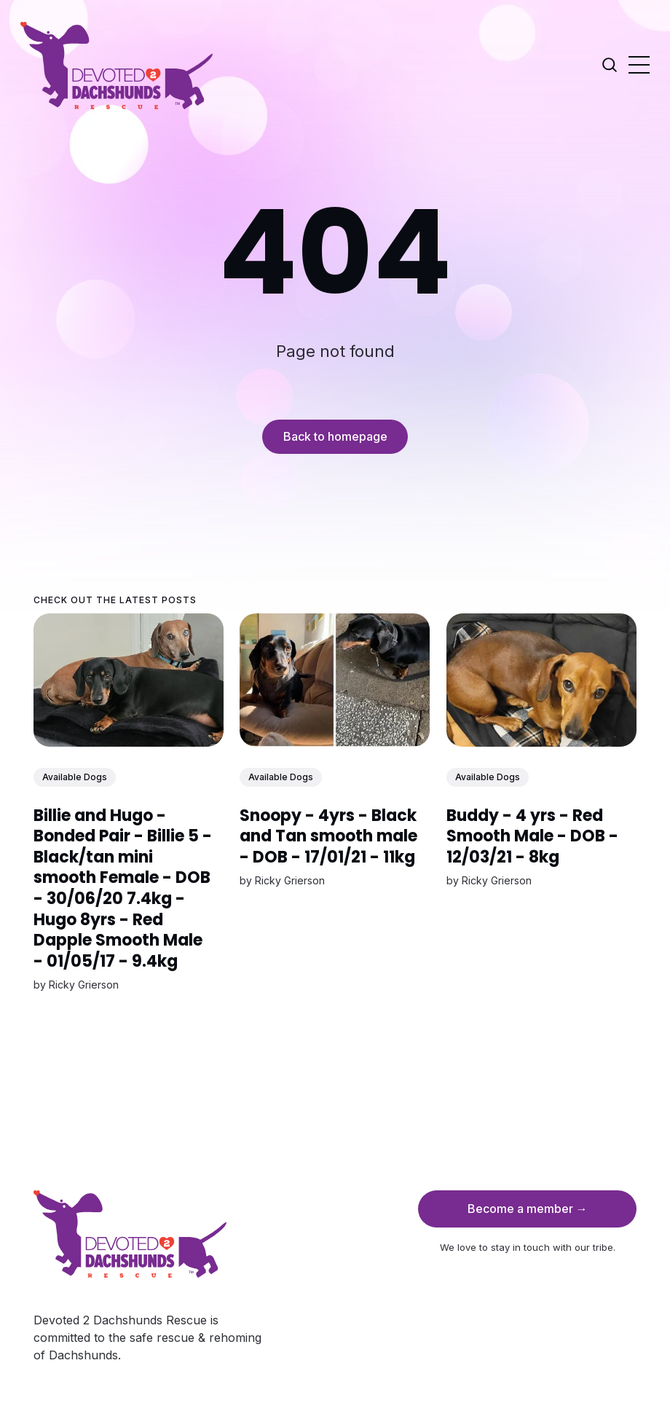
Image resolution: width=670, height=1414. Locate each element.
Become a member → (528, 1208)
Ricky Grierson (84, 984)
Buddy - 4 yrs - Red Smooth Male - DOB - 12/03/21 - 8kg (532, 836)
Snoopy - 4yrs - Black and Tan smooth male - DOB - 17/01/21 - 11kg (328, 836)
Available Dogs (74, 776)
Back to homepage (335, 436)
